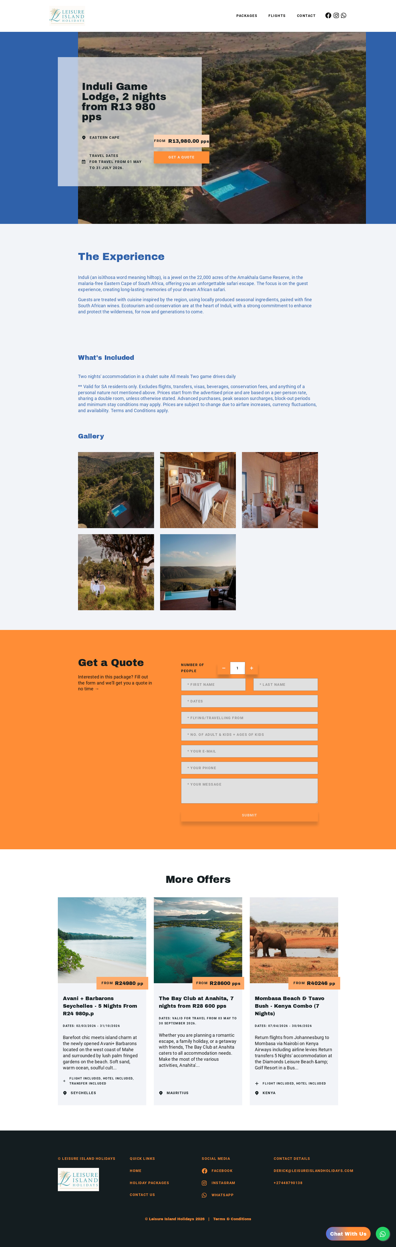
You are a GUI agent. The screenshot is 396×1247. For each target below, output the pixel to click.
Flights (277, 16)
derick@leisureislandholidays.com (306, 1171)
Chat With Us (348, 1234)
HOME (135, 1171)
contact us (142, 1195)
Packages (246, 16)
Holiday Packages (149, 1183)
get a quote (181, 157)
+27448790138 (288, 1183)
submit (249, 815)
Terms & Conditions (232, 1219)
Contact (306, 16)
